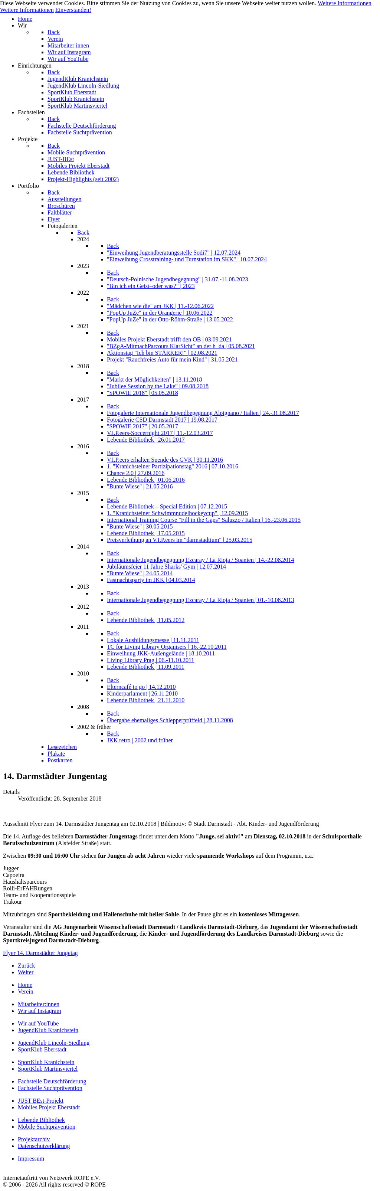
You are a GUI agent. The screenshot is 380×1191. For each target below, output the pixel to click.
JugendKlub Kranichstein (48, 1030)
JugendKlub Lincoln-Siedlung (53, 1043)
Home (25, 985)
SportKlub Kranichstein (46, 1062)
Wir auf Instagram (39, 1011)
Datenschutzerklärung (44, 1146)
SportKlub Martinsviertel (48, 1069)
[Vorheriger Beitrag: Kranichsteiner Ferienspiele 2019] (26, 965)
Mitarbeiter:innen (38, 1004)
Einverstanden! (73, 10)
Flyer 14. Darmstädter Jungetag (40, 953)
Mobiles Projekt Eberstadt (49, 1107)
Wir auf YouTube (38, 1023)
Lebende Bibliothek (41, 1120)
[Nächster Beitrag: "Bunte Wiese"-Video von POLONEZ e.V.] (25, 972)
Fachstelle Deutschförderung (52, 1081)
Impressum (31, 1158)
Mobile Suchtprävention (46, 1126)
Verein (25, 991)
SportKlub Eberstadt (42, 1049)
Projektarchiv (34, 1139)
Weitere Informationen (344, 3)
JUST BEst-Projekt (40, 1100)
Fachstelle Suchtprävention (50, 1088)
